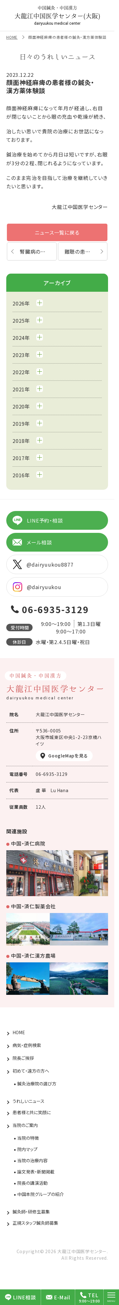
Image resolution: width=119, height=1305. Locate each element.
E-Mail (58, 1297)
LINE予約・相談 (38, 520)
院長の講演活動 (32, 1183)
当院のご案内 (25, 1125)
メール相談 (32, 542)
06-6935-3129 (55, 609)
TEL (89, 1295)
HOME (12, 37)
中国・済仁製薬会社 (33, 906)
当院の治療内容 (32, 1160)
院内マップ (27, 1149)
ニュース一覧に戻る (57, 232)
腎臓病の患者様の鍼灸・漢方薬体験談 (38, 251)
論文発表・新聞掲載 (35, 1172)
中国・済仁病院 (28, 843)
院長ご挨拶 (23, 1058)
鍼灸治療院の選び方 (36, 1083)
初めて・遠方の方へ (31, 1071)
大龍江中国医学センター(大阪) (57, 15)
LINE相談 (20, 1297)
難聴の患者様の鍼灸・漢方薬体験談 (86, 251)
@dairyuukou (37, 587)
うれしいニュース (28, 1101)
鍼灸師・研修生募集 (31, 1211)
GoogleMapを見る (68, 755)
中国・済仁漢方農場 (33, 955)
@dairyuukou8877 (43, 564)
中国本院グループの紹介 (40, 1194)
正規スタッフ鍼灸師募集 (35, 1223)
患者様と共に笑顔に (32, 1112)
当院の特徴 (28, 1138)
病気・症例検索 (27, 1045)
